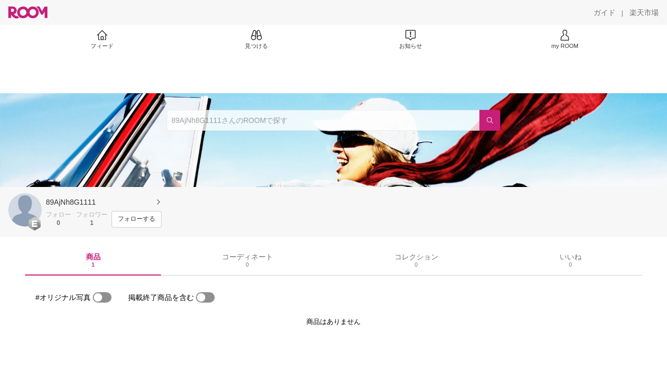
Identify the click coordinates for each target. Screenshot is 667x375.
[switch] (102, 297)
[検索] (489, 120)
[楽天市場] (644, 12)
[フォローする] (137, 219)
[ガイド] (604, 12)
